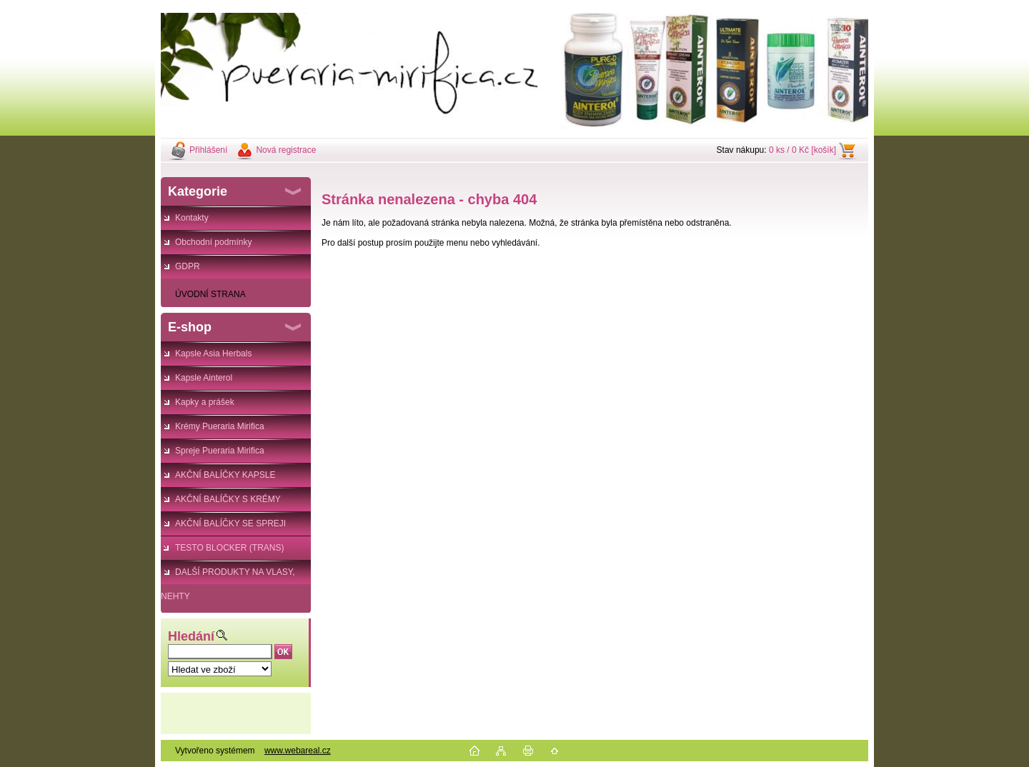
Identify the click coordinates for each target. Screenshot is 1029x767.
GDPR (187, 266)
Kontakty (192, 218)
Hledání (191, 636)
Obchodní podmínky (213, 242)
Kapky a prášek (204, 402)
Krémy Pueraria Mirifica (219, 426)
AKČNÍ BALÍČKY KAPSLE (225, 475)
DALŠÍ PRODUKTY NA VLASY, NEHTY (228, 575)
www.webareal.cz (297, 751)
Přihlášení (208, 150)
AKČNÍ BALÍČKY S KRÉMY (228, 499)
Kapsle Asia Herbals (213, 354)
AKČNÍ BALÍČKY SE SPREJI (230, 523)
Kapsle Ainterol (203, 378)
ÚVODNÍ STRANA (210, 294)
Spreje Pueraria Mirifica (219, 451)
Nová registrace (286, 150)
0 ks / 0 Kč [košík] (802, 150)
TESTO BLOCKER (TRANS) (229, 548)
